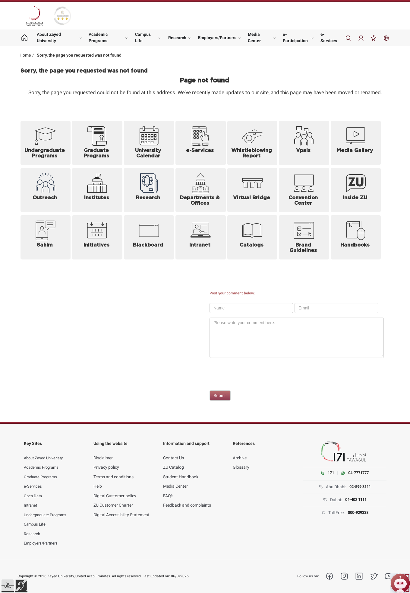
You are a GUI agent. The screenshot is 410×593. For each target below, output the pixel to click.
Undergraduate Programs (48, 508)
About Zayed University (49, 37)
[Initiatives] (97, 237)
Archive (240, 451)
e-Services (328, 37)
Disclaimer (103, 451)
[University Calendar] (149, 143)
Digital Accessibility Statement (121, 508)
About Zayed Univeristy (45, 451)
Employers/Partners (217, 37)
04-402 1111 (356, 500)
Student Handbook (180, 470)
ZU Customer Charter (113, 498)
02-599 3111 (360, 487)
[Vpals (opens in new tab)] (304, 143)
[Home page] (24, 37)
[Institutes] (97, 190)
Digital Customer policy (114, 489)
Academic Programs (98, 37)
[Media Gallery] (356, 143)
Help (97, 479)
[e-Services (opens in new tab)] (200, 143)
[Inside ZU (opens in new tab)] (356, 190)
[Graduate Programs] (97, 143)
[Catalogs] (252, 237)
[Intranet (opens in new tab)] (200, 237)
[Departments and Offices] (200, 190)
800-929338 (358, 513)
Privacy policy (106, 460)
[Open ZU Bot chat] (400, 583)
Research (177, 37)
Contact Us (173, 451)
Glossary (241, 460)
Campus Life (143, 37)
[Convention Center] (304, 190)
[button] (8, 585)
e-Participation (295, 37)
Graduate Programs (42, 470)
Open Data (34, 489)
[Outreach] (45, 190)
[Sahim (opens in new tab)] (45, 237)
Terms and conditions (113, 470)
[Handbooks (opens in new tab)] (356, 237)
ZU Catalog (173, 460)
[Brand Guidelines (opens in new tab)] (304, 237)
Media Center (254, 37)
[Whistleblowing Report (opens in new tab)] (252, 143)
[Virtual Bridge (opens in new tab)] (252, 190)
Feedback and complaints (187, 498)
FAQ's (168, 489)
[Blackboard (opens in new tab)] (149, 237)
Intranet (31, 498)
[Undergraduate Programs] (45, 143)
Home (25, 55)
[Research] (149, 190)
